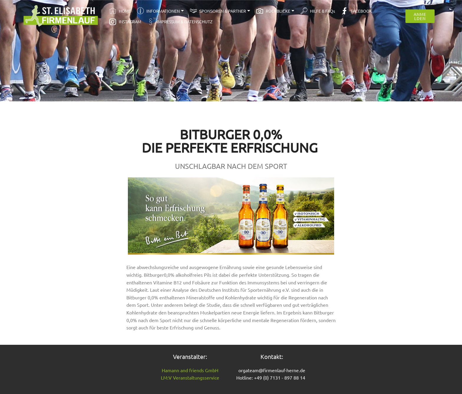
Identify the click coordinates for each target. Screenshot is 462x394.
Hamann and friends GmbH (190, 370)
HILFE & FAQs (318, 11)
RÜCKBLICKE (273, 11)
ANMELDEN (420, 16)
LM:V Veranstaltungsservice (190, 377)
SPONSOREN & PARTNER (218, 11)
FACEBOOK (356, 11)
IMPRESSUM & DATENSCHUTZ (179, 21)
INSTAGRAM (125, 21)
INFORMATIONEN (158, 11)
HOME (120, 11)
